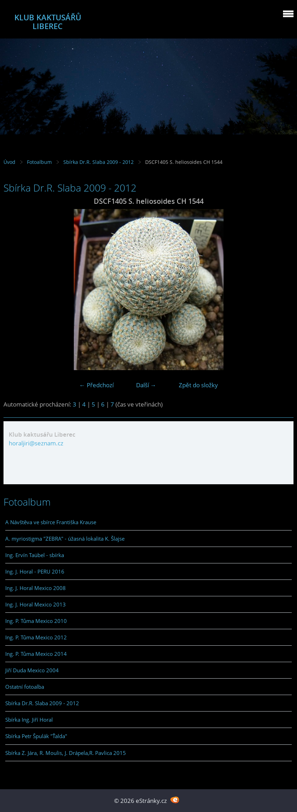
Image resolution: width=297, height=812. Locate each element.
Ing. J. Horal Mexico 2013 (35, 604)
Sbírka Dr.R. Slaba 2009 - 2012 (98, 162)
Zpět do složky (198, 385)
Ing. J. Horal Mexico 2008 (35, 587)
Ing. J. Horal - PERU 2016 (34, 571)
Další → (146, 385)
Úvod (9, 162)
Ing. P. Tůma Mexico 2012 (36, 637)
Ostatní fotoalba (24, 686)
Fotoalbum (39, 162)
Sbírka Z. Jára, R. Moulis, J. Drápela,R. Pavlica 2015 (65, 752)
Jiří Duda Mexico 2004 (32, 670)
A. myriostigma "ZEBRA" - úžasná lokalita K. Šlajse (65, 538)
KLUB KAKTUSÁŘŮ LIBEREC (47, 22)
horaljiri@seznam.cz (36, 443)
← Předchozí (96, 385)
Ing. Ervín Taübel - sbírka (34, 554)
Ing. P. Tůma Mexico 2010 (36, 620)
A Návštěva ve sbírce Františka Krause (50, 522)
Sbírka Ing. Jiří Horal (29, 719)
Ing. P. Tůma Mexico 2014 (36, 653)
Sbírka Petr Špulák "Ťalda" (36, 736)
